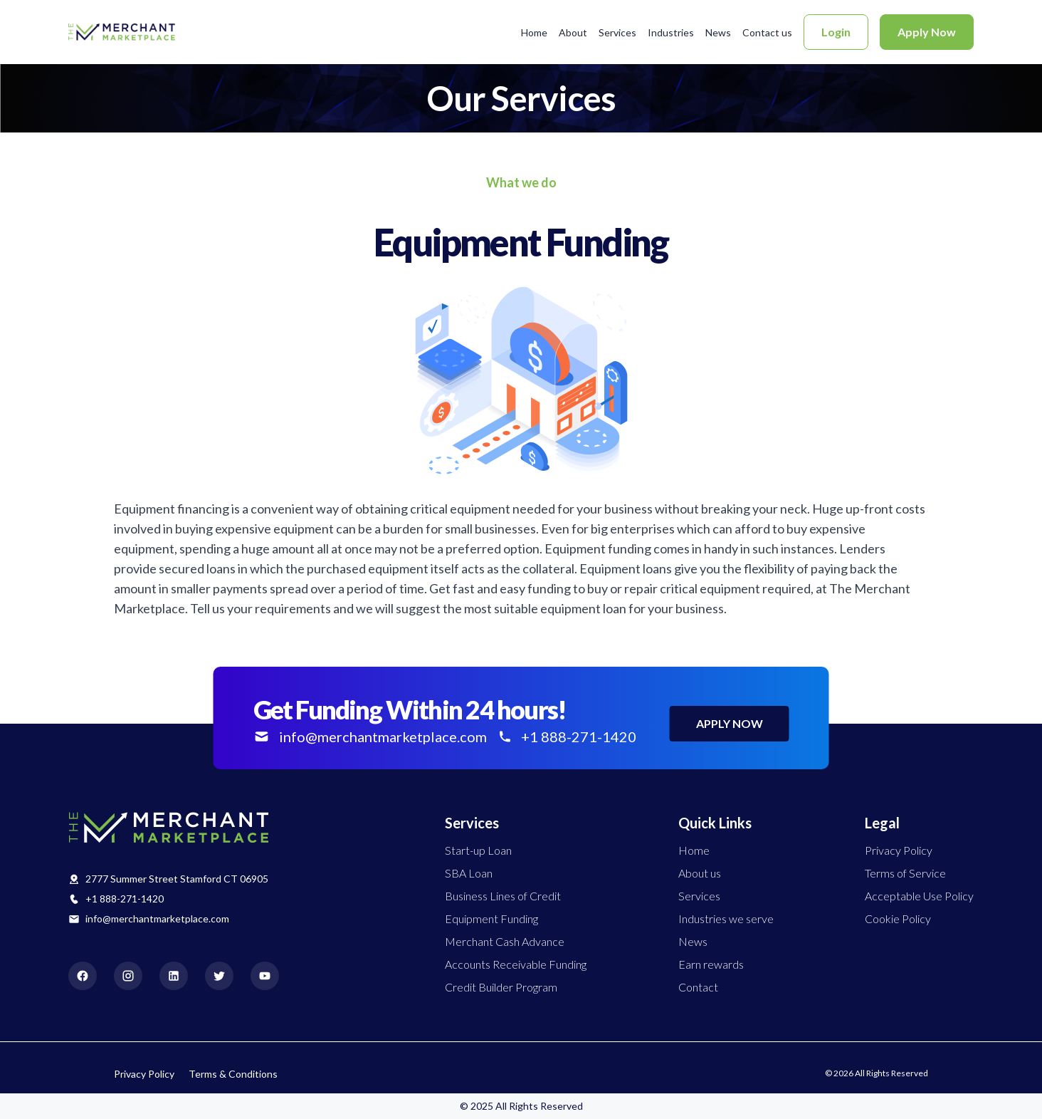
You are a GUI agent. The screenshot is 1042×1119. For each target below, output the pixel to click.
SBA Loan (469, 873)
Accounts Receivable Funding (515, 964)
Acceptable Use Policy (919, 895)
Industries (671, 32)
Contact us (767, 32)
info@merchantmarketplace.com (157, 918)
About (573, 32)
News (718, 32)
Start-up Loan (478, 850)
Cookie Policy (898, 918)
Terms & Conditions (233, 1074)
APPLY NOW (729, 723)
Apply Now (927, 31)
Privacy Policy (898, 850)
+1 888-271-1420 (124, 898)
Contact (698, 987)
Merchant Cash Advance (504, 941)
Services (617, 32)
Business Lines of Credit (503, 895)
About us (699, 873)
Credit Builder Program (501, 987)
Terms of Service (905, 873)
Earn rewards (711, 964)
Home (534, 32)
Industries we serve (726, 918)
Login (836, 31)
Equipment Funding (491, 918)
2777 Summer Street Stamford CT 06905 (176, 879)
